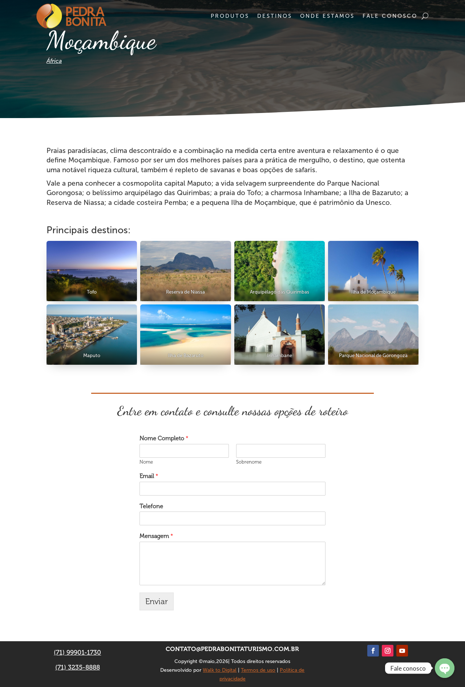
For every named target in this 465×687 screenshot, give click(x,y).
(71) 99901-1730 (77, 652)
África (54, 60)
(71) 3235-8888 (77, 667)
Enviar (156, 601)
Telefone (151, 506)
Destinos (274, 16)
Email (149, 476)
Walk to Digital (219, 670)
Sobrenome (249, 462)
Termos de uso (258, 670)
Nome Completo (164, 438)
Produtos (230, 16)
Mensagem (156, 536)
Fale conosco (390, 16)
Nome (146, 462)
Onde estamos (327, 16)
